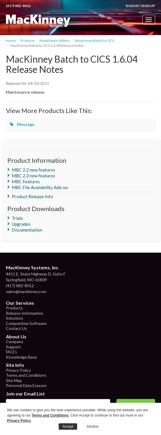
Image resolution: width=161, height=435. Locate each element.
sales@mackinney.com (26, 291)
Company (14, 341)
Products (28, 40)
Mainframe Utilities (55, 40)
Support (13, 346)
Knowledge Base (21, 356)
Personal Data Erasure (26, 385)
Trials (17, 218)
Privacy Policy (18, 370)
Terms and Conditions (26, 375)
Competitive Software (26, 323)
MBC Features (26, 181)
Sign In (132, 6)
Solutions (14, 318)
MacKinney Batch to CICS (94, 40)
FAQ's (11, 351)
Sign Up (148, 6)
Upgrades (21, 224)
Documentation (27, 229)
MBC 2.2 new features (33, 169)
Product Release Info (32, 196)
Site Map (14, 380)
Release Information (24, 313)
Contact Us (16, 328)
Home (11, 40)
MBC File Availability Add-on (40, 187)
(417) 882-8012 (18, 6)
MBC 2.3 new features (33, 175)
